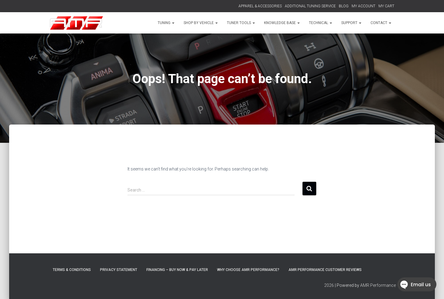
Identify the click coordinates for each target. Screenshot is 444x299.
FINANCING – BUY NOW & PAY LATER (177, 270)
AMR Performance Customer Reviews (325, 270)
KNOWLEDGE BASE (282, 23)
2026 (329, 285)
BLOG (344, 6)
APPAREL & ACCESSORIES (260, 6)
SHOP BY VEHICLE (201, 23)
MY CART (386, 6)
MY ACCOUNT (363, 6)
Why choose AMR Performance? (248, 270)
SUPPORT (351, 23)
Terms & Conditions (72, 270)
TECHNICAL (320, 23)
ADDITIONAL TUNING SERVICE (310, 6)
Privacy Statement (118, 270)
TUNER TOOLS (241, 23)
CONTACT (381, 23)
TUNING (166, 23)
